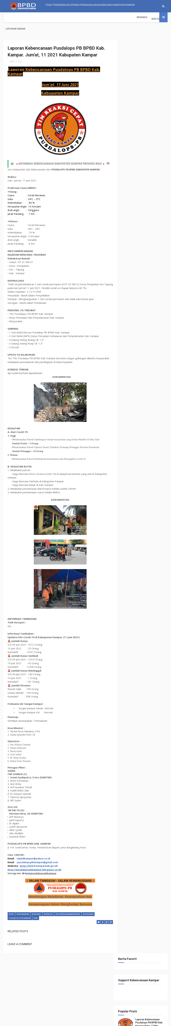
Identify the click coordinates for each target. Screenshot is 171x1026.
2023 (129, 295)
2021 (129, 304)
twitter (128, 268)
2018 (129, 673)
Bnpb (126, 199)
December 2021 (137, 308)
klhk (148, 228)
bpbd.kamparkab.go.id (42, 859)
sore (144, 245)
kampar (142, 222)
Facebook (48, 907)
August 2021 (136, 326)
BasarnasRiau (131, 193)
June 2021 (134, 335)
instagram (88, 907)
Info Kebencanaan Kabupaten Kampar (142, 802)
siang (135, 245)
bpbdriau (36, 907)
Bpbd (11, 907)
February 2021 (137, 654)
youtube (151, 268)
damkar (141, 205)
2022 (129, 300)
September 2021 (138, 321)
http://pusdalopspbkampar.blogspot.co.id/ (35, 862)
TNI (148, 263)
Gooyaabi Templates (118, 1021)
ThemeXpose (60, 1021)
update (139, 268)
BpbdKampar (23, 907)
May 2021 (134, 640)
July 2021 (134, 330)
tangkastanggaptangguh (137, 257)
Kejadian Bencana (133, 228)
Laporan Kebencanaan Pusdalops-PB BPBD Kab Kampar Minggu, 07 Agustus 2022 (143, 147)
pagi (156, 234)
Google (141, 211)
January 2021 (136, 658)
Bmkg (154, 193)
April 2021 (134, 645)
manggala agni (142, 234)
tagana (154, 245)
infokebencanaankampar (68, 907)
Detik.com (154, 205)
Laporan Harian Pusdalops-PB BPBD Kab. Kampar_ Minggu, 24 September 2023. (143, 127)
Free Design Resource (79, 1021)
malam (127, 234)
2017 (129, 677)
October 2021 (136, 317)
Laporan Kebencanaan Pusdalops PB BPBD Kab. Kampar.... (143, 342)
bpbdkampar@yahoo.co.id (33, 851)
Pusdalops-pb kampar (20, 911)
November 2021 (137, 313)
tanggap (128, 251)
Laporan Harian (42, 17)
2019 (129, 668)
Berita (24, 17)
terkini (139, 263)
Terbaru (128, 263)
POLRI (126, 239)
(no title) (144, 160)
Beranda (11, 17)
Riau (36, 911)
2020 (129, 664)
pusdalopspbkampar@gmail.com (37, 855)
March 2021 (135, 649)
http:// (24, 859)
